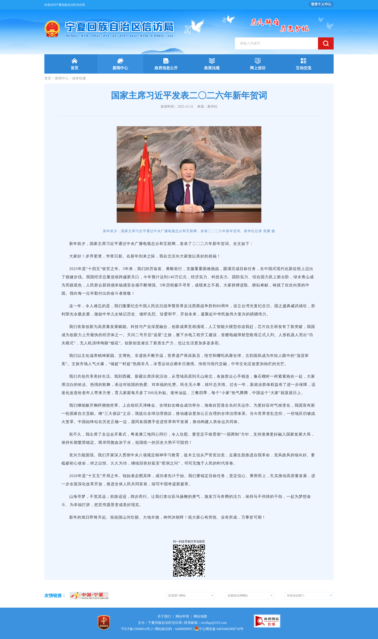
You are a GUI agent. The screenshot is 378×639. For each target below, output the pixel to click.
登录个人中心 (321, 4)
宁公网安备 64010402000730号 (219, 629)
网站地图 (200, 616)
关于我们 (164, 616)
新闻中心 (61, 78)
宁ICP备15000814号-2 (137, 629)
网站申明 (182, 616)
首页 (47, 78)
